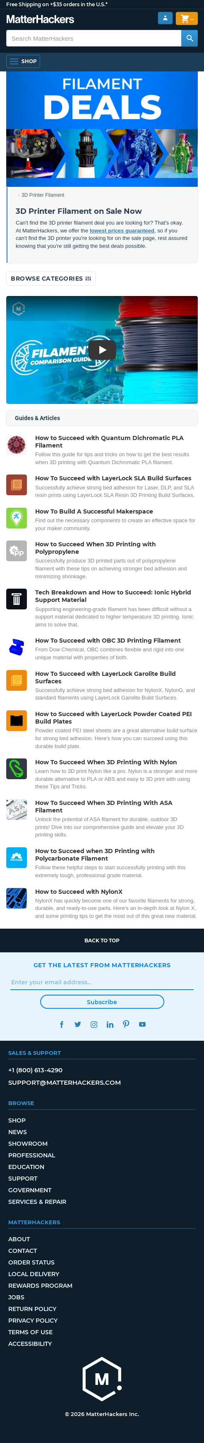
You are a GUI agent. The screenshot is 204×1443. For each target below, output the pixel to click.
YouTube (142, 1024)
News (17, 1132)
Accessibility (30, 1344)
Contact (22, 1251)
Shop (17, 1120)
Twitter (78, 1024)
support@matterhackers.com (64, 1082)
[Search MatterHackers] (189, 38)
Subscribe (102, 1002)
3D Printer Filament (43, 195)
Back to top (102, 940)
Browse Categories (51, 278)
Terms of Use (30, 1332)
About (19, 1239)
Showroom (28, 1143)
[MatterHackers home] (40, 20)
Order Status (31, 1262)
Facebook (62, 1024)
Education (26, 1167)
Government (29, 1190)
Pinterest (126, 1024)
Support (22, 1178)
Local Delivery (33, 1274)
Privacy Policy (33, 1320)
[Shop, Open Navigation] (23, 61)
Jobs (16, 1297)
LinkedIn (110, 1024)
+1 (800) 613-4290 (35, 1070)
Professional (31, 1155)
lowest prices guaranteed (122, 230)
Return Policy (32, 1309)
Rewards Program (40, 1285)
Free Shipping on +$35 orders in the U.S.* (57, 4)
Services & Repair (37, 1202)
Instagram (94, 1024)
